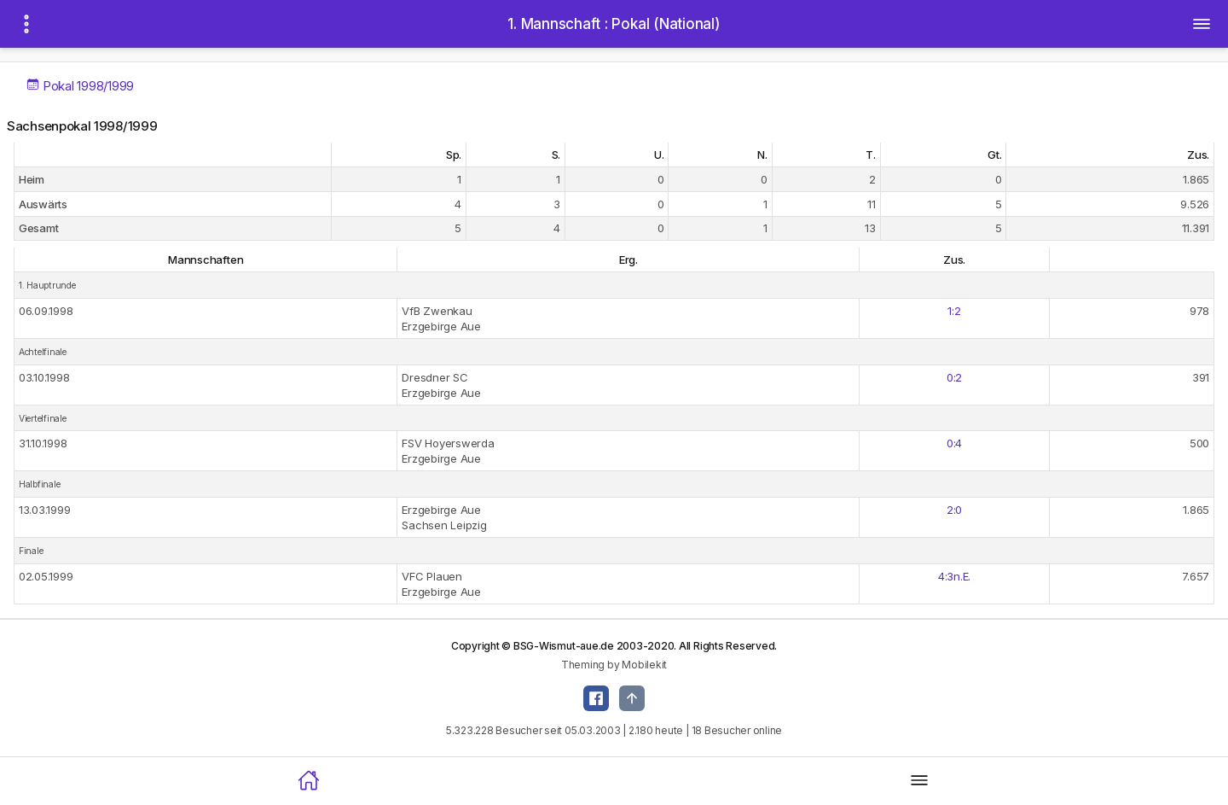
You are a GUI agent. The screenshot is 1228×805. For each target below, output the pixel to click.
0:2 (954, 377)
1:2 (953, 311)
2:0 (954, 509)
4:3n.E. (954, 576)
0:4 (954, 443)
